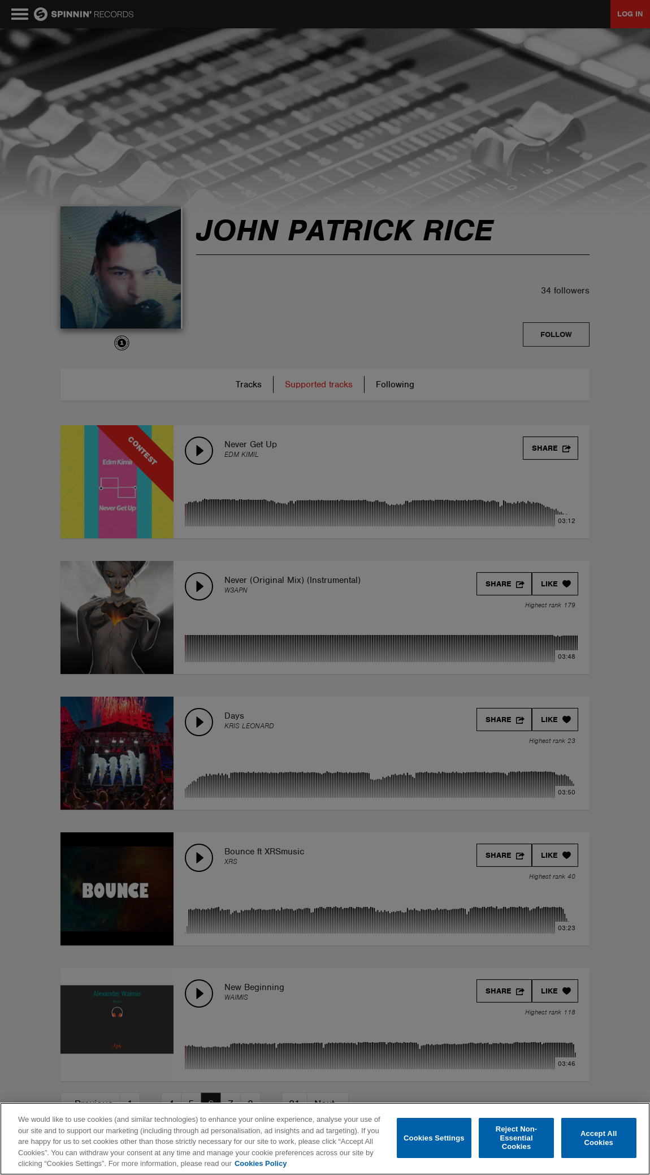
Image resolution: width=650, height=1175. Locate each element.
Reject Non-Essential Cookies (517, 1138)
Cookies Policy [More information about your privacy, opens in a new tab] (261, 1163)
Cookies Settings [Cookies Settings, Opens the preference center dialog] (434, 1138)
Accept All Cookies (598, 1138)
